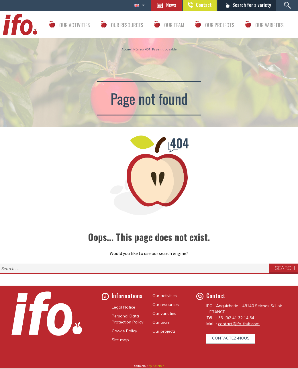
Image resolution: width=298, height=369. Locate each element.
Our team (161, 322)
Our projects (164, 331)
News (164, 5)
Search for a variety (250, 5)
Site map (120, 340)
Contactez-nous (231, 338)
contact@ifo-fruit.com (239, 324)
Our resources (165, 305)
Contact (199, 5)
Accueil (126, 50)
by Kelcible (156, 366)
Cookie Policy (124, 331)
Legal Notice (123, 307)
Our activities (164, 296)
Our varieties (164, 314)
